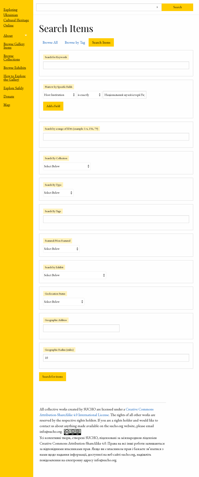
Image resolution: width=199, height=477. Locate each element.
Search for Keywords (56, 57)
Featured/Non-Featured (57, 240)
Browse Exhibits (14, 67)
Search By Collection (56, 158)
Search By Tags (53, 211)
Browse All (50, 42)
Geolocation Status (55, 293)
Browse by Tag (75, 42)
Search (177, 7)
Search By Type (53, 184)
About (8, 35)
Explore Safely (13, 88)
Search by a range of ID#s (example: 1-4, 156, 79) (71, 128)
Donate (8, 96)
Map (6, 104)
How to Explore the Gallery (14, 78)
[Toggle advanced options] (157, 7)
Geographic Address (56, 320)
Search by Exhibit (54, 267)
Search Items (101, 42)
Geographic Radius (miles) (59, 349)
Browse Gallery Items (14, 46)
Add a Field (53, 106)
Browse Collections (11, 58)
